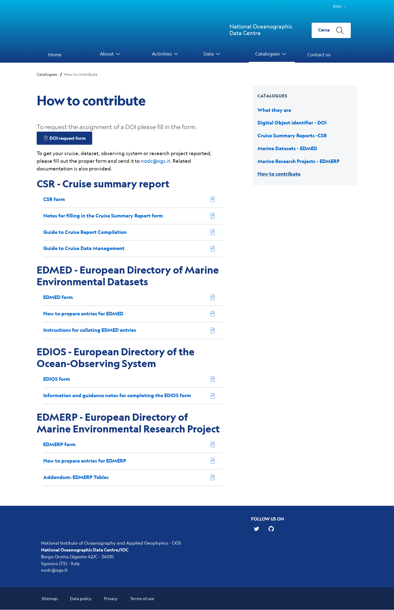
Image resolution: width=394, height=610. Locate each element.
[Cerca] (331, 30)
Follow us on (267, 519)
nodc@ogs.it (155, 161)
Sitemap (50, 598)
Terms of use (142, 598)
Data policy (81, 598)
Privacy (111, 598)
